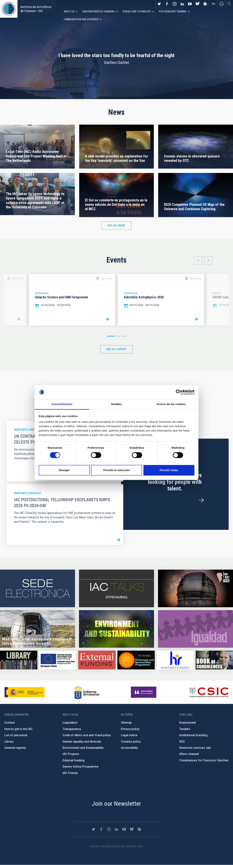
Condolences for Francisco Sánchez (204, 760)
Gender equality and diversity (82, 741)
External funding (73, 760)
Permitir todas (169, 470)
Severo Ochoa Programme (80, 766)
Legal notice (129, 735)
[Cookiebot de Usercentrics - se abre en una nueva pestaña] (178, 392)
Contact (9, 723)
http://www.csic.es (209, 692)
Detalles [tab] (116, 404)
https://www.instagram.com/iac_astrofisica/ (174, 4)
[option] (72, 300)
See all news (116, 225)
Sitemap (126, 723)
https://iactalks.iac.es (116, 588)
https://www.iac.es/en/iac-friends (136, 660)
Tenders (184, 729)
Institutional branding (193, 735)
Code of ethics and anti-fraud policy (87, 735)
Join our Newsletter (116, 803)
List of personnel (15, 735)
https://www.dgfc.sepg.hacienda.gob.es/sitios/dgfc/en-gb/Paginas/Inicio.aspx (57, 660)
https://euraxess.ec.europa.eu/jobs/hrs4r (175, 660)
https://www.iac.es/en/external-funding (97, 660)
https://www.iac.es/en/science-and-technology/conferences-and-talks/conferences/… (195, 588)
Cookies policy (131, 741)
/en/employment (201, 500)
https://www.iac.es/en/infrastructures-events (37, 629)
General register (15, 748)
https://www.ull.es (144, 692)
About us (69, 11)
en (213, 3)
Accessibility (129, 748)
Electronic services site (195, 748)
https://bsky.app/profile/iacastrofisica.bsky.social (197, 4)
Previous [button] (198, 261)
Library (9, 741)
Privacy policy (130, 729)
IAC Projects (71, 754)
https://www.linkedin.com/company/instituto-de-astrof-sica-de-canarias (182, 4)
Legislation (70, 723)
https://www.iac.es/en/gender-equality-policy (195, 629)
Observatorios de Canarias (98, 11)
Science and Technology (137, 11)
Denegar (64, 470)
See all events (116, 349)
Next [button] (208, 261)
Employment (187, 723)
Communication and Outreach (81, 19)
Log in (221, 4)
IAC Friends (70, 773)
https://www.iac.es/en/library (18, 660)
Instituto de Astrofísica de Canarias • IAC (35, 9)
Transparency (72, 729)
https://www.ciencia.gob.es (24, 692)
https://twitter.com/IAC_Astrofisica (159, 4)
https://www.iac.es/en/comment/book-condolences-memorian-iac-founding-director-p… (214, 660)
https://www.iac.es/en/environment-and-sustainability (116, 629)
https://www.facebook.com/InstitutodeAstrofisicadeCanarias (167, 4)
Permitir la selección (116, 470)
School (216, 293)
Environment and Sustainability (83, 748)
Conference (42, 293)
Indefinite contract (27, 429)
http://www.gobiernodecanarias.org (87, 692)
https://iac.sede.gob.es (37, 588)
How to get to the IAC (18, 729)
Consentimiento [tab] (62, 404)
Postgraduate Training (172, 11)
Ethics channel (189, 754)
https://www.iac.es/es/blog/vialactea (205, 4)
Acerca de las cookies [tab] (171, 404)
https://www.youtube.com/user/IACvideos (190, 4)
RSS (182, 741)
